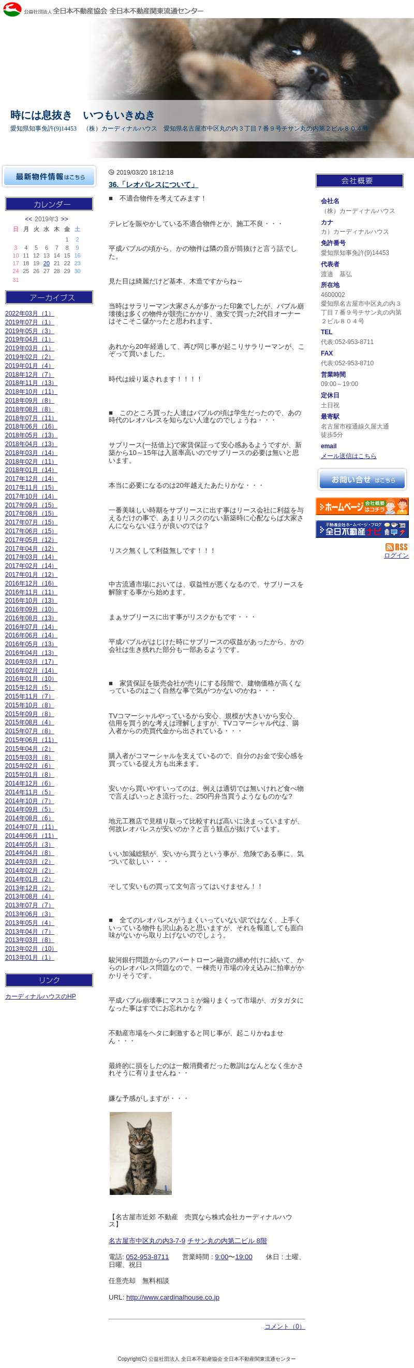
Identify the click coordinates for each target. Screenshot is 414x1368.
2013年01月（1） (29, 957)
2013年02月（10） (31, 948)
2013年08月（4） (29, 896)
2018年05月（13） (31, 435)
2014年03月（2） (29, 861)
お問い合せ (362, 479)
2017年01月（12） (31, 574)
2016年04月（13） (31, 653)
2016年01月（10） (31, 678)
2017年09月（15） (31, 505)
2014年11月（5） (29, 792)
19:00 (243, 1257)
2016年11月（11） (31, 592)
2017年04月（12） (31, 548)
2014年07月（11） (31, 827)
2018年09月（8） (29, 400)
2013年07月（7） (29, 905)
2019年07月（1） (29, 322)
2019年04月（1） (29, 339)
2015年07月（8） (29, 731)
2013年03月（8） (29, 940)
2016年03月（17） (31, 661)
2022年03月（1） (29, 313)
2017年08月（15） (31, 513)
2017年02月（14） (31, 565)
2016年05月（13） (31, 644)
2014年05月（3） (29, 844)
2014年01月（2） (29, 879)
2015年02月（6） (29, 766)
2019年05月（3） (29, 331)
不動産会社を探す (362, 529)
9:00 (222, 1257)
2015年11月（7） (29, 696)
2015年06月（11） (31, 740)
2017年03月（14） (31, 557)
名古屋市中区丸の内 (139, 1241)
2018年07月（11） (31, 418)
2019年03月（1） (29, 348)
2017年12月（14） (31, 478)
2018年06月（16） (31, 426)
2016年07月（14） (31, 627)
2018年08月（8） (29, 409)
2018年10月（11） (31, 391)
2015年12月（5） (29, 687)
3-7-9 (177, 1241)
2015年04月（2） (29, 748)
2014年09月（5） (29, 809)
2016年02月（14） (31, 670)
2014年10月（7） (29, 801)
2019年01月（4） (29, 365)
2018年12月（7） (29, 374)
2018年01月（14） (31, 470)
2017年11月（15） (31, 487)
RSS (397, 547)
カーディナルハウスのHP (40, 996)
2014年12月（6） (29, 783)
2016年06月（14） (31, 635)
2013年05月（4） (29, 923)
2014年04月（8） (29, 853)
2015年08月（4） (29, 722)
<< (28, 219)
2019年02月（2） (29, 357)
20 (46, 263)
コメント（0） (284, 1326)
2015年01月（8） (29, 774)
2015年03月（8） (29, 757)
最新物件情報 (49, 176)
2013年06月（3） (29, 914)
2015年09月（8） (29, 714)
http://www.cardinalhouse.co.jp (172, 1297)
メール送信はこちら (349, 456)
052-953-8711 (147, 1257)
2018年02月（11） (31, 461)
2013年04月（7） (29, 931)
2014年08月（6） (29, 818)
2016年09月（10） (31, 609)
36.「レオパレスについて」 (153, 184)
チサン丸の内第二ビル (221, 1241)
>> (64, 219)
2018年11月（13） (31, 383)
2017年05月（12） (31, 540)
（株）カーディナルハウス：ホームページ (362, 506)
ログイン (396, 555)
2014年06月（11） (31, 835)
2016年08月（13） (31, 618)
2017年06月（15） (31, 531)
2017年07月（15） (31, 522)
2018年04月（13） (31, 444)
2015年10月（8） (29, 705)
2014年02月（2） (29, 870)
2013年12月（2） (29, 888)
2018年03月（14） (31, 453)
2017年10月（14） (31, 496)
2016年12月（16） (31, 583)
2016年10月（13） (31, 600)
